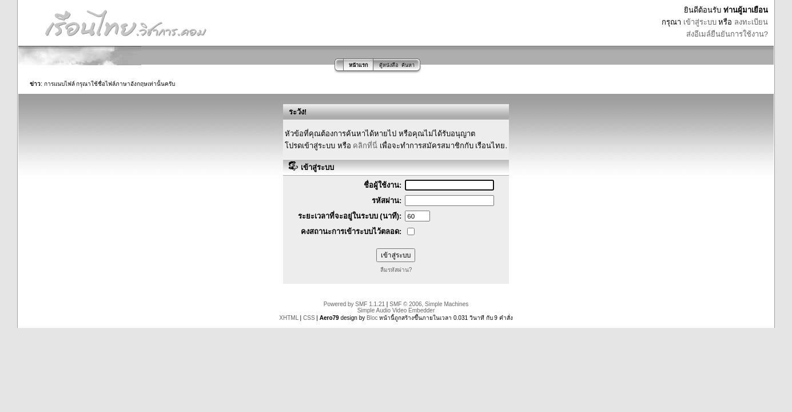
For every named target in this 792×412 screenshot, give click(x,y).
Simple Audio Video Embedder (396, 310)
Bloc (372, 318)
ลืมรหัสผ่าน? (396, 270)
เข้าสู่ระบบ (700, 22)
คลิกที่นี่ (365, 145)
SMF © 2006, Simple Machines (428, 304)
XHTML (289, 318)
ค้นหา (408, 65)
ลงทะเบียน (751, 22)
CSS (309, 318)
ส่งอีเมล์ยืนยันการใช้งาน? (727, 34)
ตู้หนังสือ (388, 65)
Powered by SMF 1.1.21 (354, 304)
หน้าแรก (358, 65)
